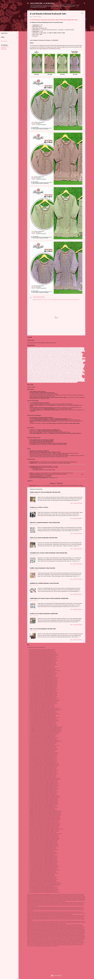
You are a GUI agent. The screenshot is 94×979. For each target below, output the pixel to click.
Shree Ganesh (44, 352)
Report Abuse (4, 41)
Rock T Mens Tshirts (72, 354)
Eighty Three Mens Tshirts (36, 375)
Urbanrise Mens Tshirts (42, 350)
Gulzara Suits (75, 372)
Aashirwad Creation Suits (48, 382)
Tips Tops (63, 350)
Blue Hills (63, 377)
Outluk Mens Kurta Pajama (76, 358)
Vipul (28, 350)
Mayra (64, 362)
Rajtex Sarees (42, 356)
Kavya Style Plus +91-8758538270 (42, 3)
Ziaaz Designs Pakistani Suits (56, 347)
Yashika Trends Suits (59, 348)
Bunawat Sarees (49, 377)
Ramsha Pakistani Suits (32, 356)
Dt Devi (60, 375)
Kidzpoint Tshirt (66, 366)
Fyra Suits (55, 374)
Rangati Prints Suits (71, 355)
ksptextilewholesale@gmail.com (74, 474)
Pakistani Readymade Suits (39, 297)
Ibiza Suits (60, 371)
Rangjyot (65, 355)
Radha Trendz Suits (31, 357)
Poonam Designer (81, 357)
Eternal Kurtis (78, 374)
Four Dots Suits (61, 374)
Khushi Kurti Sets (80, 366)
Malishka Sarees (63, 363)
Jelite (41, 371)
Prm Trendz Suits (58, 357)
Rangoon (54, 355)
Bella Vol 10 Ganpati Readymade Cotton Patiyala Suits (45, 522)
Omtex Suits (33, 360)
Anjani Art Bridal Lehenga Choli (53, 380)
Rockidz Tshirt (64, 354)
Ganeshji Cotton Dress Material (45, 374)
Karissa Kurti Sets (56, 368)
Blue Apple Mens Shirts (71, 377)
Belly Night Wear (33, 378)
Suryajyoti (40, 351)
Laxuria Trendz (49, 365)
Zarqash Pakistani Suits (68, 347)
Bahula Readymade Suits (78, 378)
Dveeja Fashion (54, 375)
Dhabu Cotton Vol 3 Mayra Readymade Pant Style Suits (45, 492)
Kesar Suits (47, 367)
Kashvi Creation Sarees (46, 368)
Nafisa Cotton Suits (72, 360)
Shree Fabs (50, 352)
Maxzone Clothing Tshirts (72, 362)
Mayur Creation (58, 362)
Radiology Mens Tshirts (58, 356)
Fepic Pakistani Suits (70, 374)
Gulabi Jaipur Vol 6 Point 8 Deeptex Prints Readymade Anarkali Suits (49, 598)
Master (31, 363)
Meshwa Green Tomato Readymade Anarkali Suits (44, 613)
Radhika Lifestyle (67, 356)
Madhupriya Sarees (39, 364)
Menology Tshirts (74, 361)
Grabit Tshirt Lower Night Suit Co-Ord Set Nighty (73, 373)
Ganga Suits (35, 374)
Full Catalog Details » (76, 503)
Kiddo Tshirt (72, 366)
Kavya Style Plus (5, 46)
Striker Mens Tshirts (63, 351)
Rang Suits (79, 355)
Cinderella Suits (30, 377)
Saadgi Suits (33, 354)
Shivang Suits (57, 352)
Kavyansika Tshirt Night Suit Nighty (67, 367)
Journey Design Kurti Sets (73, 370)
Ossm (28, 360)
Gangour (29, 374)
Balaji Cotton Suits (60, 378)
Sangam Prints (46, 353)
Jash (44, 371)
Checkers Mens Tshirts (40, 377)
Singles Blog (4, 49)
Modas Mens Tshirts (53, 361)
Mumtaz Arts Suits (38, 361)
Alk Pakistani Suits (37, 381)
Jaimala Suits (49, 371)
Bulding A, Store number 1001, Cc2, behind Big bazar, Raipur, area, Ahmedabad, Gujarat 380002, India (58, 299)
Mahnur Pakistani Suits (73, 363)
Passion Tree (36, 358)
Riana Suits (80, 354)
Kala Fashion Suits (39, 370)
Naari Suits (79, 360)
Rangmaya (59, 355)
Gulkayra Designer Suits (35, 373)
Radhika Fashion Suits (77, 356)
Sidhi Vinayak (76, 351)
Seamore (29, 353)
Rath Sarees (49, 355)
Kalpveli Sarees (79, 368)
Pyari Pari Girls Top (49, 357)
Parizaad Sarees (43, 358)
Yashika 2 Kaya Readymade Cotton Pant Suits (42, 568)
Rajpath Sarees (49, 356)
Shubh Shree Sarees (32, 352)
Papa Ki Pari (50, 358)
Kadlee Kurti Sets (62, 370)
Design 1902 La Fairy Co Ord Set (39, 507)
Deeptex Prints (78, 375)
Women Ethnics (73, 348)
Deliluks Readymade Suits (68, 375)
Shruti (38, 352)
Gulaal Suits (44, 373)
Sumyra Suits (46, 351)
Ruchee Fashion (49, 354)
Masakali (36, 363)
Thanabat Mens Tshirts (71, 350)
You (53, 348)
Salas (55, 353)
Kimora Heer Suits (45, 366)
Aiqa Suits (72, 381)
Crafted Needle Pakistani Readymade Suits (47, 376)
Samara (52, 353)
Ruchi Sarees (42, 354)
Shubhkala (82, 351)
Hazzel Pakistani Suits (42, 372)
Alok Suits (29, 381)
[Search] (84, 4)
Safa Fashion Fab (68, 353)
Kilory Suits (59, 366)
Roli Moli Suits (57, 354)
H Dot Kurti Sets (68, 372)
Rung (37, 354)
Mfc (69, 361)
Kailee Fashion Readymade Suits (51, 370)
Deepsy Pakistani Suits (32, 376)
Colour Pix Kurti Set (77, 376)
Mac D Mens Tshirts (59, 364)
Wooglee (67, 348)
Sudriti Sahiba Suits (54, 351)
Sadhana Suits (75, 353)
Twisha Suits (50, 350)
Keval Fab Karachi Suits (39, 367)
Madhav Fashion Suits (49, 364)
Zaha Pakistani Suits (38, 348)
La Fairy (31, 366)
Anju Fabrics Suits (39, 382)
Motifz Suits (45, 361)
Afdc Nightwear (30, 382)
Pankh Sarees (57, 358)
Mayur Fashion (44, 362)
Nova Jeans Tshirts (46, 360)
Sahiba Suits (60, 353)
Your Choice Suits (48, 348)
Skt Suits (70, 351)
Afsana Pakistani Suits (79, 381)
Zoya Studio (46, 347)
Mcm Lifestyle (37, 362)
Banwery (53, 378)
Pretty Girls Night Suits (67, 357)
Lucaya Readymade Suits (69, 364)
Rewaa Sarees (30, 355)
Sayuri (33, 353)
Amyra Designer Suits (65, 380)
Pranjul (74, 357)
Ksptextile (3, 48)
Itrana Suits (55, 371)
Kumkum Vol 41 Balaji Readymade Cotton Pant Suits (44, 583)
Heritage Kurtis (33, 372)
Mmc (67, 361)
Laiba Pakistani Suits (57, 365)
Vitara (82, 348)
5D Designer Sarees (59, 382)
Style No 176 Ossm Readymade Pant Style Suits (43, 629)
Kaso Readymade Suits (35, 368)
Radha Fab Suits (40, 357)
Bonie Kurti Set (57, 377)
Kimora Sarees (53, 366)
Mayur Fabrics (52, 362)
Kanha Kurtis (72, 368)
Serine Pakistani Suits (65, 352)
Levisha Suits (33, 365)
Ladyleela (65, 365)
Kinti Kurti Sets (37, 366)
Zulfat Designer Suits (31, 347)
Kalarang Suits (30, 370)
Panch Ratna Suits (65, 358)
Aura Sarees (36, 380)
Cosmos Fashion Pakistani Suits (65, 376)
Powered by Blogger (56, 975)
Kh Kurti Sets (30, 367)
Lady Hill (69, 365)
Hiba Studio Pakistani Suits (70, 371)
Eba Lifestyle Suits (46, 375)
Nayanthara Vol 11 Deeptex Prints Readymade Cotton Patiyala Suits (48, 553)
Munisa (31, 361)
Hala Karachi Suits (60, 372)
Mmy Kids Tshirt (61, 361)
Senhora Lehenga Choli (76, 352)
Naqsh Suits (64, 360)
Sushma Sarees (33, 351)
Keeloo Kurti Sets (55, 367)
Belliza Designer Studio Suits (44, 378)
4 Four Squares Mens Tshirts (71, 382)
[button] (82, 13)
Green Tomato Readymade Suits (55, 373)
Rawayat (43, 355)
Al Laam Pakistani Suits (58, 381)
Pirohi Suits (29, 358)
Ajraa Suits (66, 381)
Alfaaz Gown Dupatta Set (46, 381)
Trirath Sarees (57, 350)
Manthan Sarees (42, 363)
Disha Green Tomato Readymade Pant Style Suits (43, 537)
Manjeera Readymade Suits (53, 363)
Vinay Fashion (33, 350)
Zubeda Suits (40, 347)
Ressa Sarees (38, 355)
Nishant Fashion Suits (56, 360)
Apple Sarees (43, 380)
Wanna (78, 348)
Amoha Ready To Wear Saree (77, 380)
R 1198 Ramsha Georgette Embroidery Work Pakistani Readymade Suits (54, 20)
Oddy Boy (39, 360)
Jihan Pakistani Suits (34, 371)
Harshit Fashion (51, 372)
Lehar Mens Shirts (41, 365)
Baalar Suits (30, 380)
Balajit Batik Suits (69, 378)
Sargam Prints (39, 353)
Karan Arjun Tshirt (65, 368)
